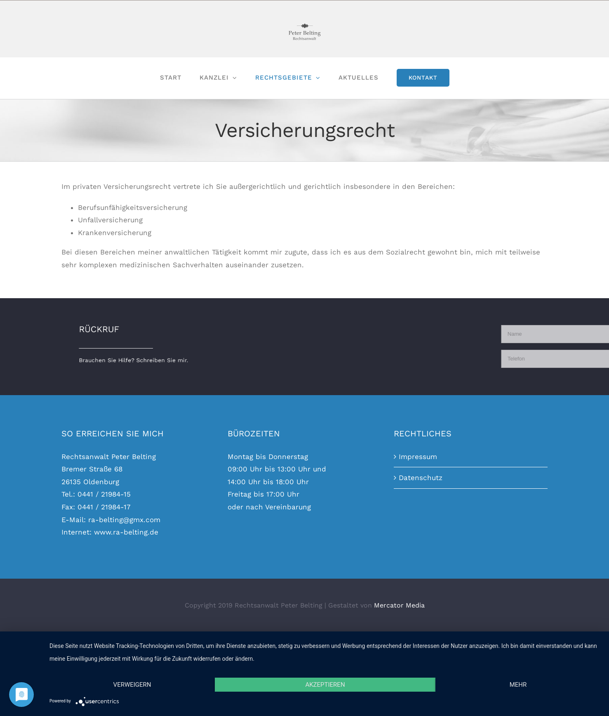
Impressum (418, 456)
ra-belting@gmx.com (124, 520)
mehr (518, 684)
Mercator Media (399, 605)
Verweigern (132, 684)
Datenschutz (420, 477)
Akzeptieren (325, 684)
